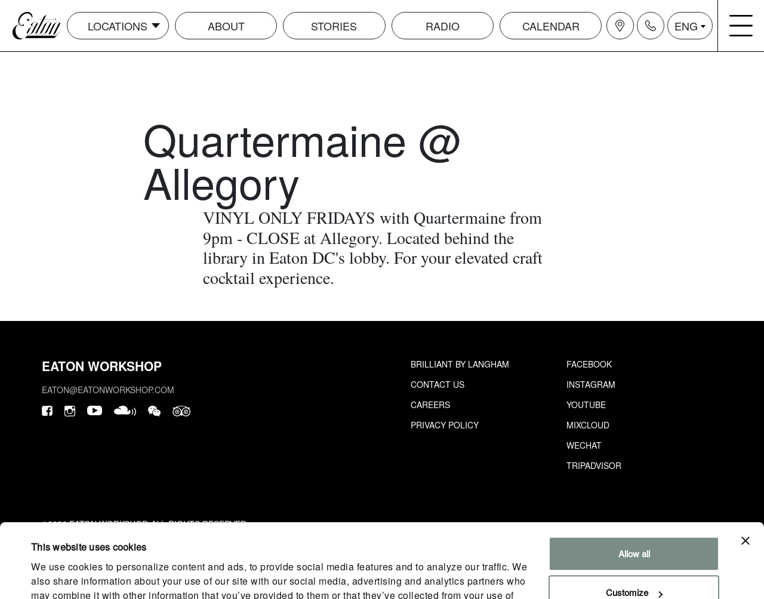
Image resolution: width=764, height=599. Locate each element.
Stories (334, 25)
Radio (443, 25)
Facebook (589, 364)
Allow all (634, 486)
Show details (56, 575)
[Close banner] (745, 474)
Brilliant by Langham (460, 364)
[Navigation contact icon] (650, 25)
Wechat (584, 445)
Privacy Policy (445, 425)
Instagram (590, 384)
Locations (117, 25)
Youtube (586, 404)
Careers (430, 404)
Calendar (551, 25)
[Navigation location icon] (620, 25)
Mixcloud (587, 425)
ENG (686, 25)
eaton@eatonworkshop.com (108, 389)
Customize (634, 525)
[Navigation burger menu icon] (741, 25)
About (226, 25)
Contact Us (437, 384)
